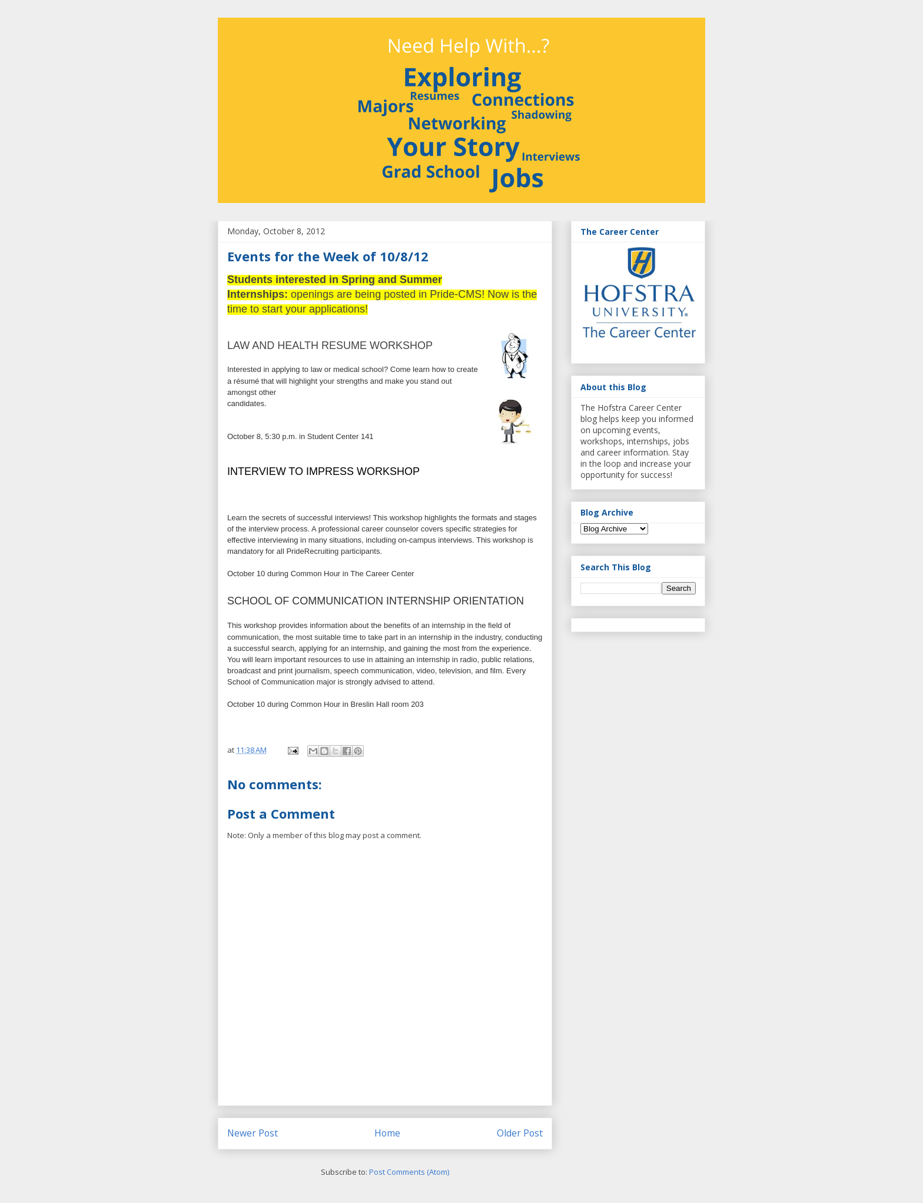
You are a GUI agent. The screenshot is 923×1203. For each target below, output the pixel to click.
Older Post (520, 1132)
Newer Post (252, 1132)
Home (387, 1132)
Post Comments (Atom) (409, 1172)
